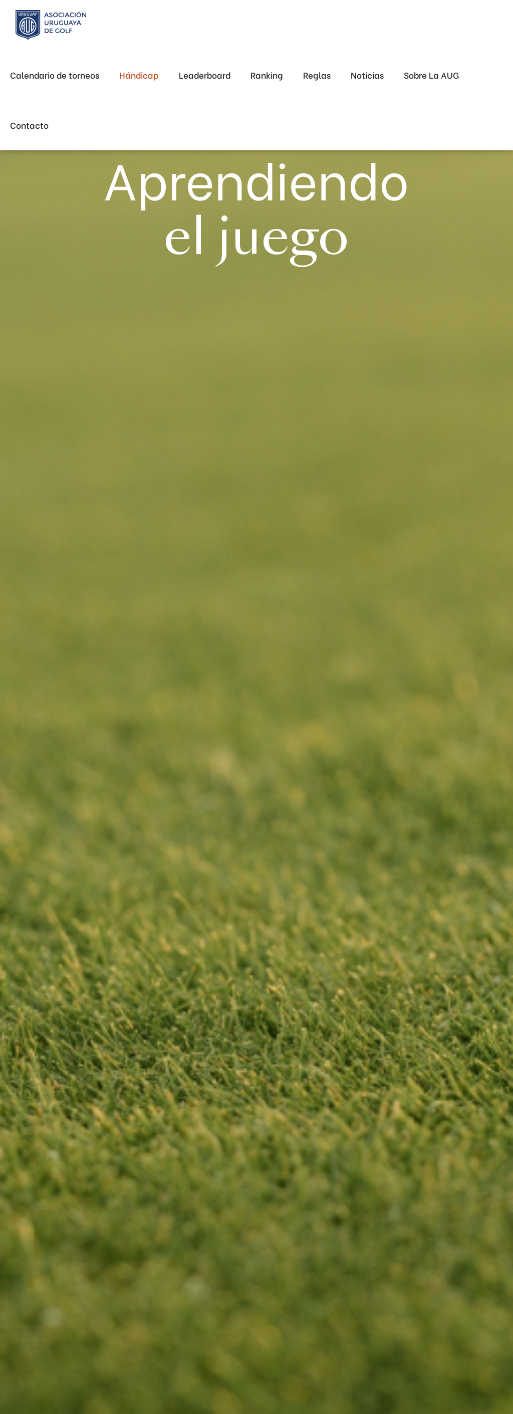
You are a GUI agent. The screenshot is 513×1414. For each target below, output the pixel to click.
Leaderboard (204, 75)
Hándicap (139, 75)
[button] (431, 75)
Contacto (29, 125)
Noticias (367, 75)
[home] (51, 25)
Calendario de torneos (54, 75)
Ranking (266, 75)
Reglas (317, 75)
